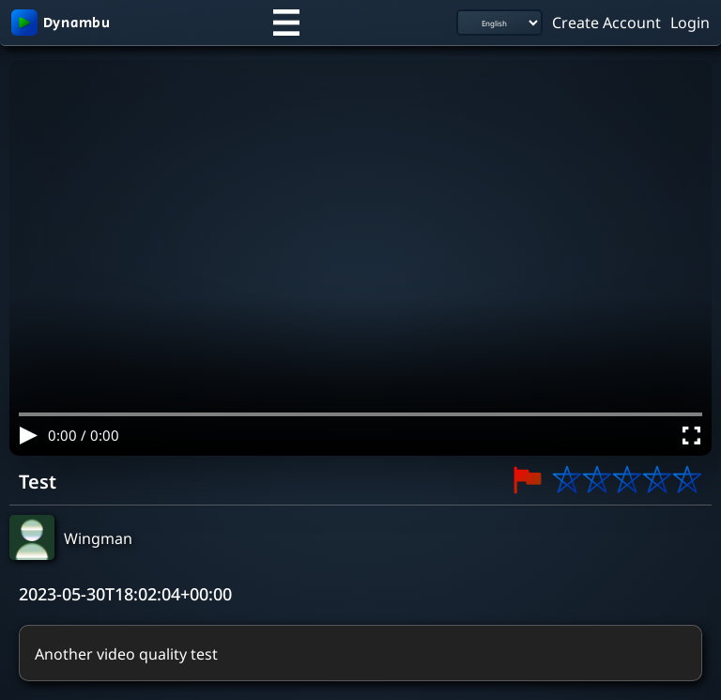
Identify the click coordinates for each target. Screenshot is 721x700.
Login (690, 21)
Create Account (606, 21)
